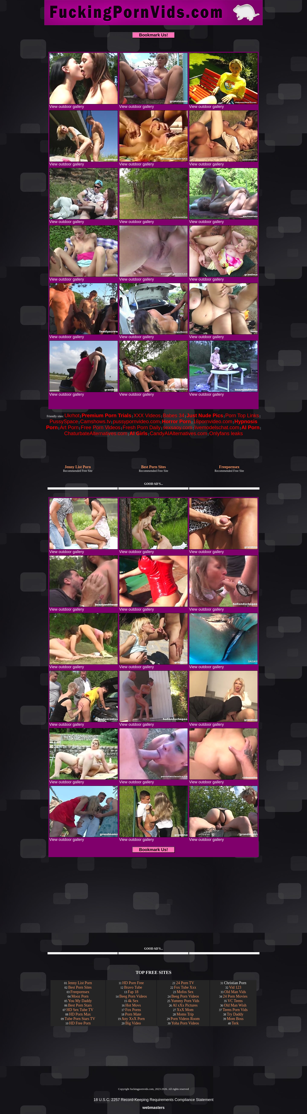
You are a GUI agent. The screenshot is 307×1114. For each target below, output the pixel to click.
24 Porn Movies (235, 996)
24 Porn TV (185, 983)
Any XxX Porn (133, 1019)
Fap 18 (133, 992)
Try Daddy (235, 1014)
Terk (235, 1023)
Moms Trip (185, 1014)
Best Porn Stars (80, 1005)
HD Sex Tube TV (80, 1010)
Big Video (133, 1023)
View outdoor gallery (83, 105)
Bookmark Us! (153, 35)
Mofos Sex (185, 992)
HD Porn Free (133, 983)
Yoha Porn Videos (185, 1023)
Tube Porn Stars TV (80, 1019)
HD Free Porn (80, 1023)
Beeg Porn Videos (133, 996)
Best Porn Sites (80, 987)
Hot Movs (133, 1005)
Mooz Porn (80, 996)
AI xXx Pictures (185, 1005)
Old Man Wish (235, 1005)
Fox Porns (133, 1010)
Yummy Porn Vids (185, 1001)
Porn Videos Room (185, 1019)
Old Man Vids (235, 992)
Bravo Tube (133, 987)
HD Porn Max (80, 1014)
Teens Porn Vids (235, 1010)
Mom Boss (235, 1019)
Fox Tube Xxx (185, 987)
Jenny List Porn (80, 983)
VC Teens (235, 1001)
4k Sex (133, 1001)
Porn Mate (133, 1014)
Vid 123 (235, 987)
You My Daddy (80, 1001)
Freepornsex (79, 992)
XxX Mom (185, 1010)
